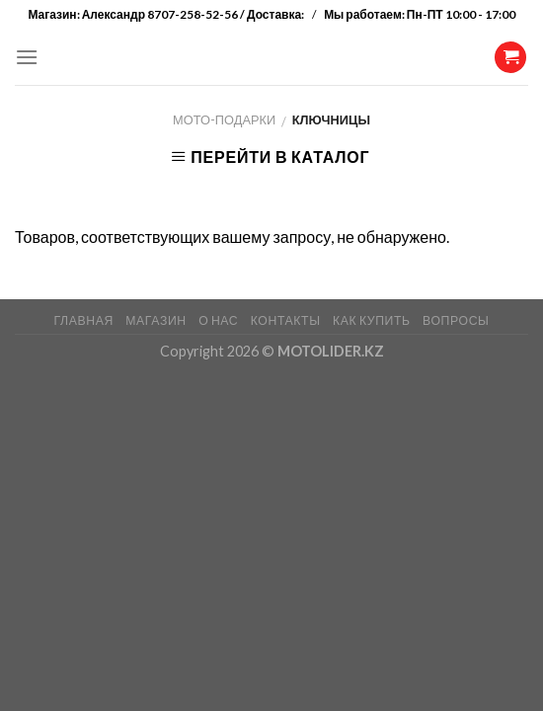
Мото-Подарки (224, 119)
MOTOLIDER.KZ (330, 351)
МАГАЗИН (155, 320)
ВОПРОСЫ (456, 320)
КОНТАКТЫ (286, 320)
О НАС (218, 320)
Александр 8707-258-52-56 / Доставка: (194, 14)
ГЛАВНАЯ (83, 320)
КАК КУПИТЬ (372, 320)
